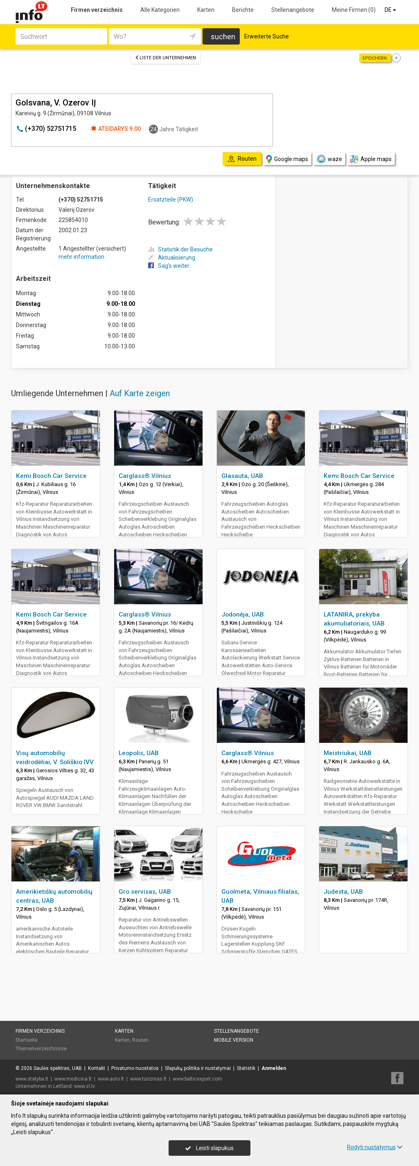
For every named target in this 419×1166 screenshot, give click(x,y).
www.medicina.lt (73, 1079)
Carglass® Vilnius (145, 476)
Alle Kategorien (160, 10)
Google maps (287, 159)
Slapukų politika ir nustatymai (198, 1068)
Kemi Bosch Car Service (51, 476)
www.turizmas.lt (148, 1079)
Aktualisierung (171, 257)
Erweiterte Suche (266, 36)
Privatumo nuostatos (135, 1068)
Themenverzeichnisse (41, 1049)
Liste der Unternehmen (165, 58)
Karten (205, 10)
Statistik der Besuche (180, 249)
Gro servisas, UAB (145, 891)
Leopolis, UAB (139, 753)
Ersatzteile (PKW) (170, 199)
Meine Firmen (354, 10)
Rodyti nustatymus (375, 1147)
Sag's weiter (168, 265)
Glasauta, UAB (242, 476)
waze (329, 159)
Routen (140, 1040)
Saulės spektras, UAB (58, 1068)
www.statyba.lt (32, 1079)
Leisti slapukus (209, 1148)
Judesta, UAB (343, 891)
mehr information (81, 256)
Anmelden (273, 1068)
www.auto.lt (111, 1079)
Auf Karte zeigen (140, 393)
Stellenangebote (292, 10)
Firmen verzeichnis (97, 10)
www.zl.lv (84, 1086)
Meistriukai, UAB (348, 753)
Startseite (27, 1040)
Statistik (246, 1068)
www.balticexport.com (197, 1079)
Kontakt (96, 1068)
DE (391, 10)
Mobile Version (233, 1040)
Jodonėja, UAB (242, 614)
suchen (223, 36)
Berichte (243, 10)
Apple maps (371, 159)
